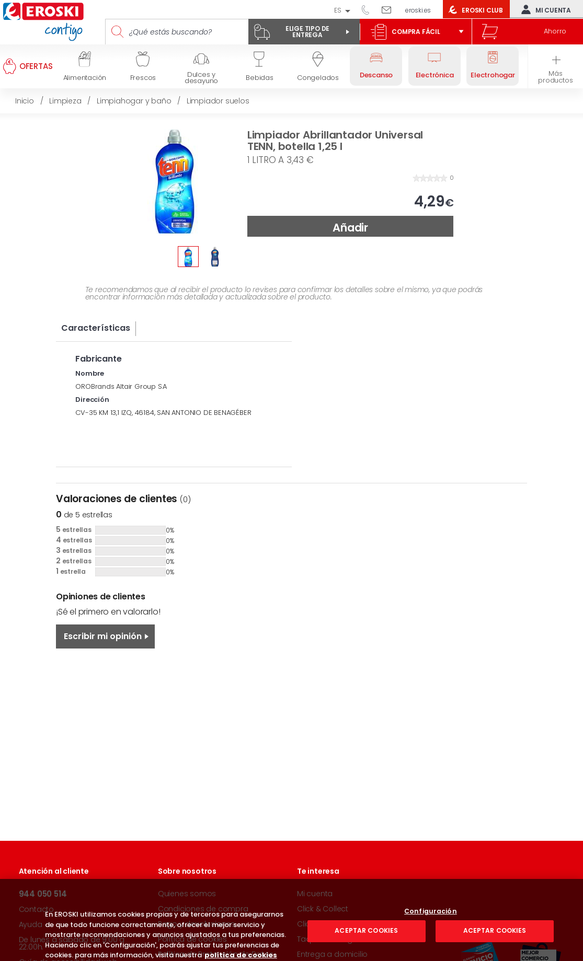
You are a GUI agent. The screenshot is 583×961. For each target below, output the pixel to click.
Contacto (36, 909)
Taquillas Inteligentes (335, 939)
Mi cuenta (544, 9)
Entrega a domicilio (332, 954)
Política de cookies (192, 939)
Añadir (350, 227)
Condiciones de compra (203, 909)
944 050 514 (369, 9)
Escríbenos (390, 9)
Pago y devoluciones (196, 924)
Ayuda (30, 924)
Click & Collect (322, 909)
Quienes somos (187, 893)
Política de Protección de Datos (215, 954)
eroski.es (418, 10)
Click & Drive (318, 924)
